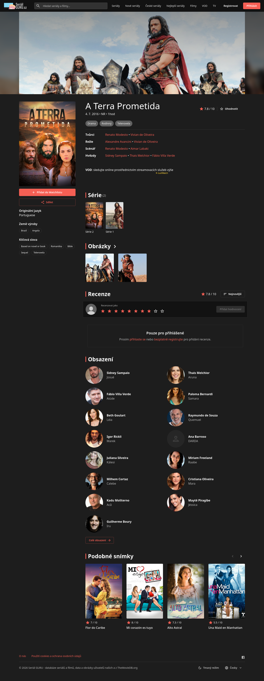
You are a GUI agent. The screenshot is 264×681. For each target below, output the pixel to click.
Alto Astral (174, 628)
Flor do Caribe (95, 628)
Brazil (24, 230)
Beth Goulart (116, 415)
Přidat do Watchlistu (47, 192)
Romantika (56, 246)
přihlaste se (138, 339)
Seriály (116, 6)
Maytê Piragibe (199, 500)
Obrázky (99, 246)
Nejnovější (232, 294)
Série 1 (110, 231)
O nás (22, 656)
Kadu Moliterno (118, 500)
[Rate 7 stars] (142, 311)
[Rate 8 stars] (149, 311)
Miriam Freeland (200, 458)
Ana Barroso (197, 437)
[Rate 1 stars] (103, 311)
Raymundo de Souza (203, 415)
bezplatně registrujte (168, 339)
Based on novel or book (33, 246)
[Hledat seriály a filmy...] (70, 6)
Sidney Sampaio (116, 156)
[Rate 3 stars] (116, 311)
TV (214, 6)
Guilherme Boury (119, 522)
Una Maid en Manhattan (225, 628)
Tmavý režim (208, 668)
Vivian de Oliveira (142, 135)
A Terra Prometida (122, 106)
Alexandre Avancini (118, 142)
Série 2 (89, 231)
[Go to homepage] (16, 6)
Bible (70, 246)
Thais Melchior (140, 156)
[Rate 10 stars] (162, 311)
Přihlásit (252, 6)
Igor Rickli (114, 437)
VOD (204, 6)
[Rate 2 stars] (109, 311)
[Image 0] (99, 268)
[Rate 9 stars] (155, 311)
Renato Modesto (116, 135)
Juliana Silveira (117, 458)
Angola (36, 230)
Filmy (193, 6)
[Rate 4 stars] (122, 311)
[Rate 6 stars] (136, 311)
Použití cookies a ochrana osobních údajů (56, 656)
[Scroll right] (241, 556)
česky (233, 668)
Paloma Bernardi (200, 394)
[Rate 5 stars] (129, 311)
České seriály (153, 6)
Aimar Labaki (139, 149)
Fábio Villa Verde (163, 156)
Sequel (24, 252)
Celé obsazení (100, 540)
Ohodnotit (229, 109)
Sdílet (47, 202)
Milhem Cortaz (117, 479)
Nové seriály (132, 6)
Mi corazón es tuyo (139, 628)
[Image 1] (132, 268)
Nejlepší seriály (175, 6)
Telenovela (39, 252)
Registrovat (231, 6)
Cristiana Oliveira (201, 479)
